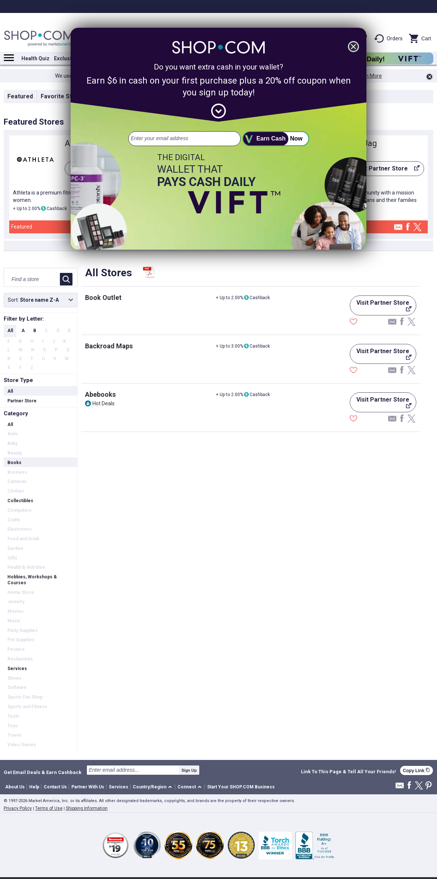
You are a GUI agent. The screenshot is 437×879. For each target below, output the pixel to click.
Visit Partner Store (383, 170)
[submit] (276, 138)
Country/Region (149, 787)
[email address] (184, 138)
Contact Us (55, 787)
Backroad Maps (109, 346)
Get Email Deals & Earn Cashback (42, 772)
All (10, 330)
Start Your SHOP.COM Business (241, 787)
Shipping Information (87, 808)
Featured (20, 96)
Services (118, 787)
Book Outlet (103, 297)
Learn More (368, 76)
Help (34, 787)
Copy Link (416, 770)
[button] (153, 787)
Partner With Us (87, 787)
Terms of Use (48, 808)
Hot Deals (103, 403)
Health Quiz (35, 58)
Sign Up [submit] (189, 770)
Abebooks (100, 394)
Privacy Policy (18, 808)
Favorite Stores (63, 96)
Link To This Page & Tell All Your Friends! (348, 771)
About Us (15, 787)
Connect (186, 787)
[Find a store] (32, 279)
